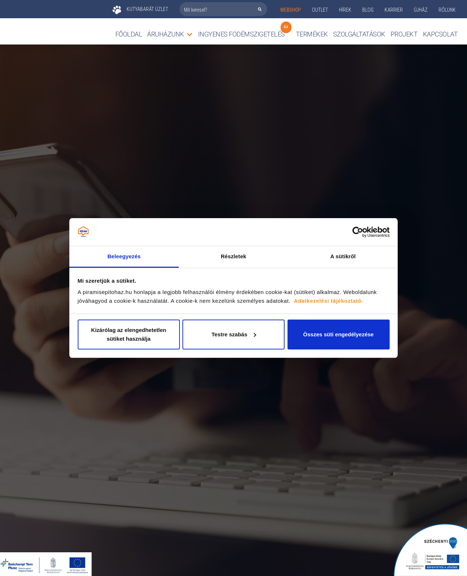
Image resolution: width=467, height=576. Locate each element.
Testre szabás (234, 334)
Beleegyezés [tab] (123, 256)
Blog (368, 10)
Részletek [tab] (233, 256)
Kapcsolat (440, 34)
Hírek (345, 10)
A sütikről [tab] (343, 256)
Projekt (404, 34)
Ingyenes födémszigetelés (241, 32)
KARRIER (394, 10)
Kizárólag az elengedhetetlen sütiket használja (128, 334)
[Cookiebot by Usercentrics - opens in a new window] (358, 232)
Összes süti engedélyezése (338, 334)
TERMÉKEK (312, 34)
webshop (290, 10)
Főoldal (128, 34)
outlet (320, 10)
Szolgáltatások (359, 34)
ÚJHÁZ (421, 10)
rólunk (447, 10)
